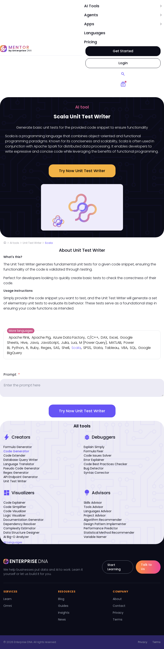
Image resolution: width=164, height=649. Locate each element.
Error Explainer (94, 460)
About (117, 599)
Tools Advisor (93, 507)
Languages (94, 33)
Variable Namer (95, 537)
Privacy (118, 612)
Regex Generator (16, 472)
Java (34, 342)
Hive (24, 342)
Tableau (112, 347)
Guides (63, 606)
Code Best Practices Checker (105, 464)
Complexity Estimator (19, 528)
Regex (46, 347)
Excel (114, 337)
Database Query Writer (20, 460)
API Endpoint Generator (20, 477)
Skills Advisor (93, 502)
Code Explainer (14, 502)
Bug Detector (94, 468)
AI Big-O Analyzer (16, 537)
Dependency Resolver (19, 524)
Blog (61, 599)
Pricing (90, 42)
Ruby (34, 347)
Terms (117, 619)
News (62, 619)
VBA (124, 347)
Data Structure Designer (21, 532)
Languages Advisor (97, 511)
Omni (7, 606)
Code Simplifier (14, 507)
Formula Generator (17, 447)
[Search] (123, 74)
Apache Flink (19, 337)
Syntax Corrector (96, 472)
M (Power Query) (93, 342)
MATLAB (115, 342)
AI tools (14, 243)
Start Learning (114, 567)
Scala (49, 243)
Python (18, 347)
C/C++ (92, 337)
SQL (133, 347)
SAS (56, 347)
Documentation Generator (23, 520)
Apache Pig (41, 337)
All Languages (12, 542)
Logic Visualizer (14, 515)
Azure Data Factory (69, 337)
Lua (74, 342)
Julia (65, 342)
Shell (65, 347)
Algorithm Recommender (103, 520)
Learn (7, 599)
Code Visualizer (14, 511)
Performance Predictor (101, 528)
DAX (104, 337)
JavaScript (50, 342)
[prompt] (82, 388)
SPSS (87, 347)
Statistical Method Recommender (109, 532)
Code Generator (16, 451)
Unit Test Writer (32, 243)
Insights (63, 612)
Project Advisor (95, 515)
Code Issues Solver (97, 455)
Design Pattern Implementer (105, 524)
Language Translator (18, 464)
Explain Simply (94, 447)
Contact (119, 606)
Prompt (11, 374)
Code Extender (14, 455)
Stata (97, 347)
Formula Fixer (93, 451)
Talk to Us (146, 567)
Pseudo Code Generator (21, 468)
